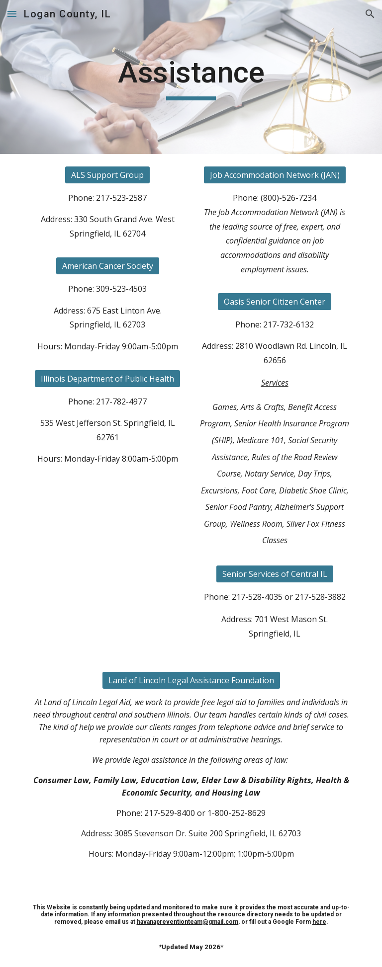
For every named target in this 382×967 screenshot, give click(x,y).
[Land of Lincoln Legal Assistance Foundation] (191, 680)
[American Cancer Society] (107, 265)
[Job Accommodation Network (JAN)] (275, 174)
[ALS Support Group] (107, 174)
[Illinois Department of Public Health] (107, 378)
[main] (191, 77)
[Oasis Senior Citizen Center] (274, 301)
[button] (12, 13)
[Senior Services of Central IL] (274, 574)
